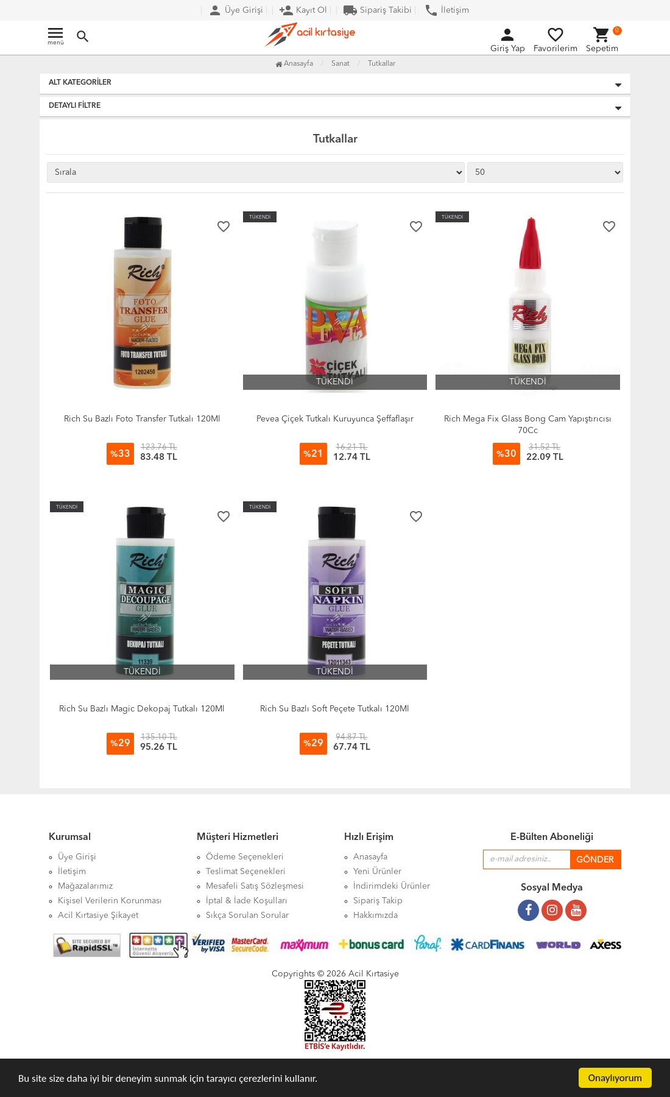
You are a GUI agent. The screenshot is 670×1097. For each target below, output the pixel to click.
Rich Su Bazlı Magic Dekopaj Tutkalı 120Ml (142, 709)
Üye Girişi (235, 10)
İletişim (446, 10)
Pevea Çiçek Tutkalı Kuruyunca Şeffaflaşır (335, 419)
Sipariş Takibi (377, 10)
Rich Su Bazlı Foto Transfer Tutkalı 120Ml (142, 419)
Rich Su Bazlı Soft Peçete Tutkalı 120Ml (334, 709)
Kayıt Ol (303, 10)
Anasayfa (294, 64)
